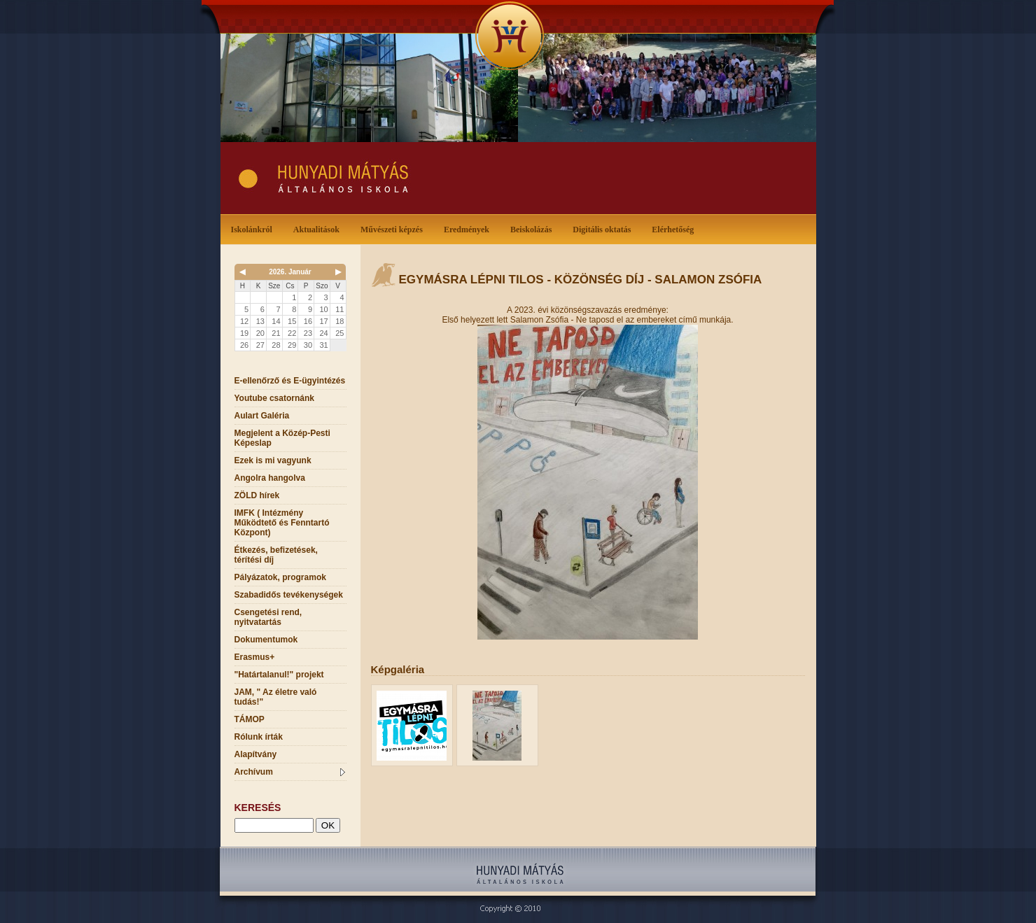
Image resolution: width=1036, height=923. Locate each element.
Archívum (289, 772)
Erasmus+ (254, 657)
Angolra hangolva (269, 478)
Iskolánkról (254, 228)
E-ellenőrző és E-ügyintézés (290, 381)
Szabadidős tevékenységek (288, 595)
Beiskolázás (533, 228)
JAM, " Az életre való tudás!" (275, 697)
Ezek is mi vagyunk (273, 460)
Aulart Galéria (262, 416)
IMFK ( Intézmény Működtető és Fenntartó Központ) (282, 522)
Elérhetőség (673, 229)
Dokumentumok (266, 639)
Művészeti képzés (394, 228)
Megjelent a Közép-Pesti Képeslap (282, 438)
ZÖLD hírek (257, 495)
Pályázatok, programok (280, 577)
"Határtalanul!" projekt (279, 674)
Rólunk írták (258, 737)
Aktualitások (319, 228)
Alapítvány (255, 754)
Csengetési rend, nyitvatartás (268, 617)
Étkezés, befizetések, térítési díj (276, 555)
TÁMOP (249, 719)
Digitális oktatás (602, 229)
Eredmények (469, 228)
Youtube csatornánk (274, 398)
